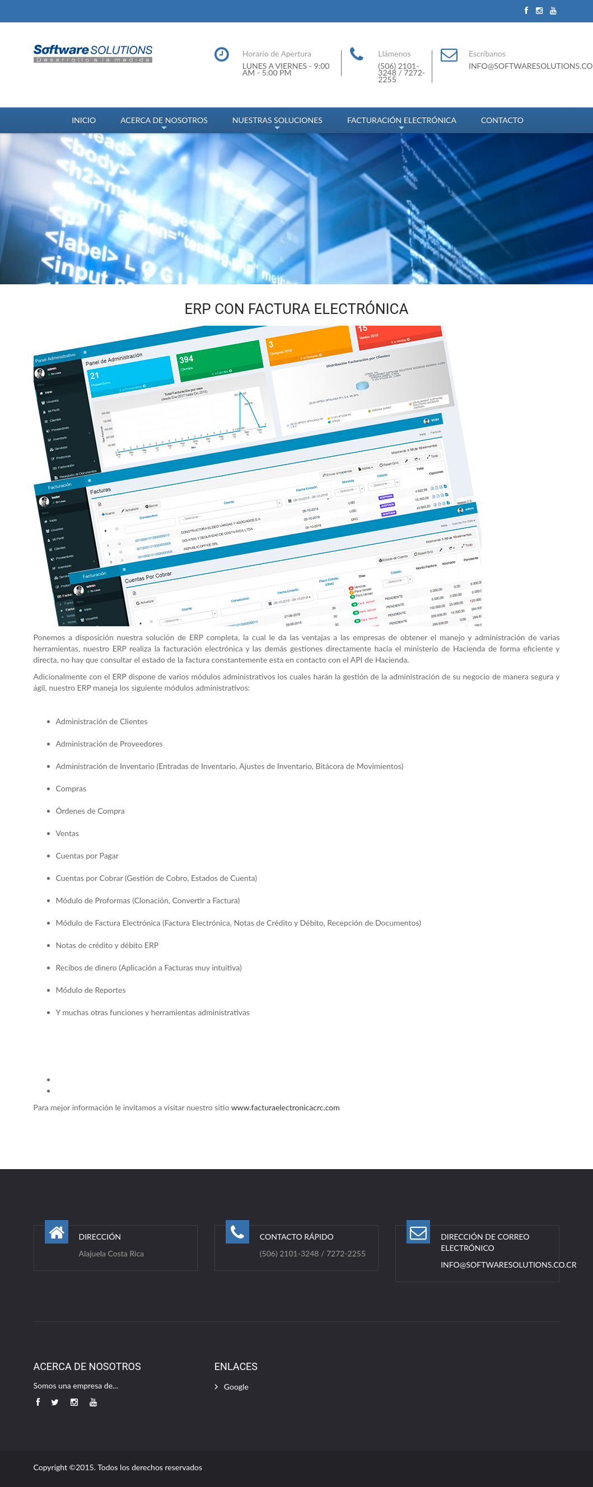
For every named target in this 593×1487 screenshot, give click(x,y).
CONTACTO (502, 120)
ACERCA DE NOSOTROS (164, 124)
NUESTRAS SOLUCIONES (277, 124)
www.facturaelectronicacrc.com (285, 1107)
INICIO (84, 120)
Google (236, 1386)
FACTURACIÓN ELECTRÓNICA (401, 124)
